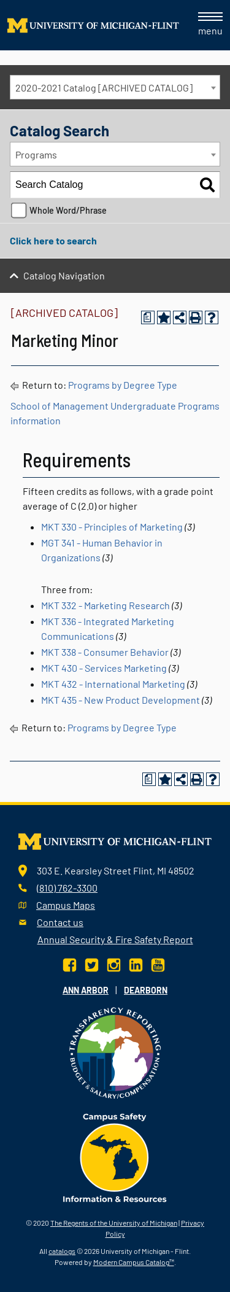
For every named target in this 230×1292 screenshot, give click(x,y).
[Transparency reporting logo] (115, 1051)
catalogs (61, 1251)
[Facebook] (71, 964)
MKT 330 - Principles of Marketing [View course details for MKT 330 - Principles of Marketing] (112, 526)
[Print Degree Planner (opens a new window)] (148, 317)
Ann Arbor (86, 990)
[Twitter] (92, 964)
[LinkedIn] (136, 964)
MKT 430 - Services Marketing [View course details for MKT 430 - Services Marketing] (104, 668)
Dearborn (145, 990)
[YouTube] (158, 964)
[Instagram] (114, 964)
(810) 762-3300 (67, 887)
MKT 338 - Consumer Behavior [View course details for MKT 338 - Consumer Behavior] (105, 652)
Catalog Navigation (64, 275)
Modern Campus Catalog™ (133, 1262)
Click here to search (53, 240)
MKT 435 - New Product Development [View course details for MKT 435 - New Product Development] (120, 700)
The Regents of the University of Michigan (113, 1222)
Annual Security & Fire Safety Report (115, 939)
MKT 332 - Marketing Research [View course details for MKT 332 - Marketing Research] (105, 605)
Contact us (60, 922)
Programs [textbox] (36, 154)
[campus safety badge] (115, 1156)
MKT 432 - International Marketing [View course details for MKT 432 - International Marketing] (113, 684)
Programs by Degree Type (122, 385)
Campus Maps (65, 905)
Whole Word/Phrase (68, 210)
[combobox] (115, 87)
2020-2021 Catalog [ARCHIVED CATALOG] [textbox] (104, 87)
